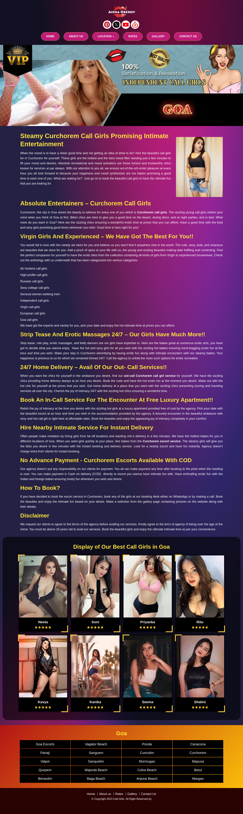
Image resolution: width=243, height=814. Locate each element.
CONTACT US (188, 36)
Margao (198, 778)
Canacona (198, 744)
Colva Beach (146, 770)
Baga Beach (96, 778)
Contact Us (148, 794)
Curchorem (198, 753)
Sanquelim (96, 761)
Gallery (132, 794)
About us (76, 36)
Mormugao (147, 761)
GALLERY (158, 36)
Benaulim (45, 778)
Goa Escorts (45, 744)
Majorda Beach (96, 770)
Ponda (147, 744)
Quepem (45, 770)
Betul (198, 770)
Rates (119, 794)
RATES (132, 36)
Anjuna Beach (147, 778)
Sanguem (96, 753)
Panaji (45, 753)
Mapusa (198, 761)
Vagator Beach (96, 744)
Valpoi (45, 761)
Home (50, 36)
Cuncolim (147, 753)
